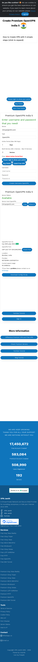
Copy (25, 204)
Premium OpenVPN (7, 597)
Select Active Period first (14, 156)
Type (3, 134)
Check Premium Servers (19, 344)
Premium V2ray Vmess (8, 587)
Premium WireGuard (8, 584)
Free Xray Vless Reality (8, 533)
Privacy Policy (5, 611)
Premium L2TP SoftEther (9, 590)
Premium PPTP (6, 594)
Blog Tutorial (19, 357)
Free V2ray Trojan (7, 536)
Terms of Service (6, 608)
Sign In (19, 319)
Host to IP (4, 627)
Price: (3, 156)
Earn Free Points (19, 108)
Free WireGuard (6, 546)
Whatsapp (5, 270)
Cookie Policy (5, 615)
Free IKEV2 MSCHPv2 (8, 543)
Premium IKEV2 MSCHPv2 (9, 581)
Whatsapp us (6, 636)
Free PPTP (4, 555)
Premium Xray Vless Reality (10, 571)
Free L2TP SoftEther (8, 552)
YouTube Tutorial (19, 313)
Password (5, 175)
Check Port (27, 249)
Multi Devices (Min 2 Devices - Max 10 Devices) (17, 149)
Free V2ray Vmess (7, 549)
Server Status (5, 624)
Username (5, 167)
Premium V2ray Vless (8, 578)
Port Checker (5, 621)
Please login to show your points (19, 99)
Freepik (21, 655)
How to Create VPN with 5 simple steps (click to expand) (18, 38)
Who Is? (3, 618)
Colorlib (22, 652)
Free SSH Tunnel (6, 562)
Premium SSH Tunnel (8, 600)
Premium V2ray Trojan (8, 575)
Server (4, 126)
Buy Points (19, 104)
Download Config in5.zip (19, 275)
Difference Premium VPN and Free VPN (19, 337)
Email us (5, 640)
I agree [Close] (25, 14)
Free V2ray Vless (6, 539)
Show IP (32, 204)
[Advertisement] (17, 224)
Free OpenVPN (5, 559)
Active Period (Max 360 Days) (11, 141)
